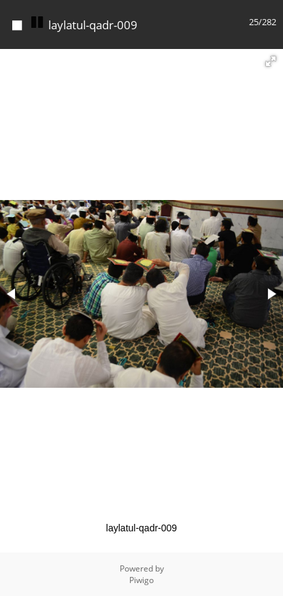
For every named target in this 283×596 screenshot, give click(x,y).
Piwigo (141, 580)
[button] (271, 61)
